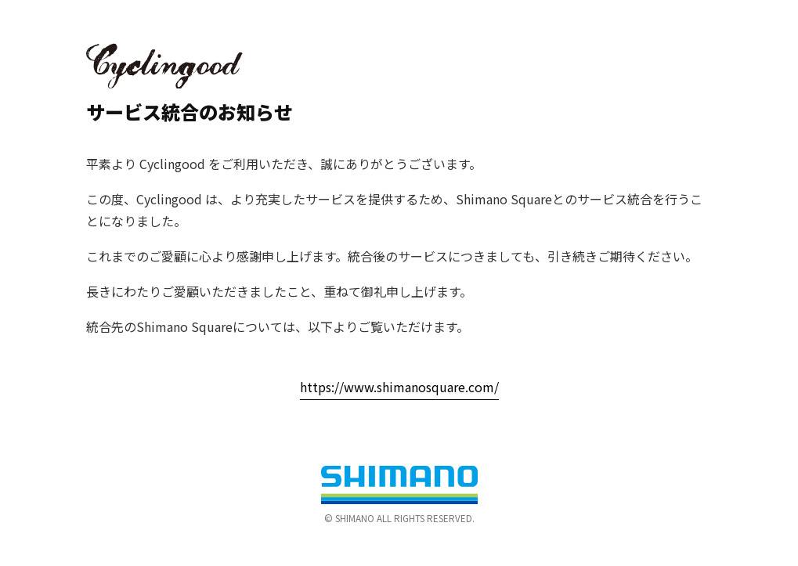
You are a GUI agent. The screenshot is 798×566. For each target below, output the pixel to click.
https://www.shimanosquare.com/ (399, 386)
